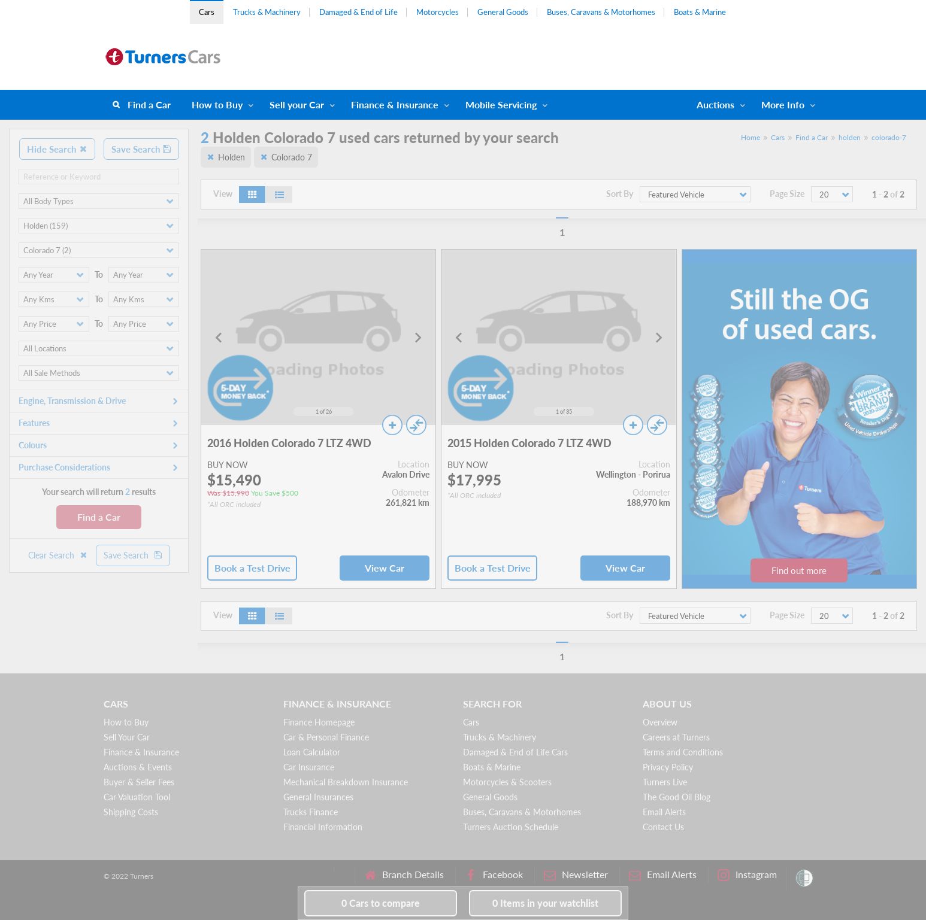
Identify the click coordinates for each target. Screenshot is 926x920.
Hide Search (57, 149)
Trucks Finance (310, 812)
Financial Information (322, 827)
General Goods (502, 12)
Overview (660, 722)
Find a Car (149, 104)
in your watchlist (545, 903)
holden (850, 137)
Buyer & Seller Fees (139, 782)
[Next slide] (417, 338)
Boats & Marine (700, 12)
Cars (206, 12)
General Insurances (318, 797)
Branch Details (404, 875)
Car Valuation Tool (137, 797)
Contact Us (663, 827)
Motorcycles (437, 12)
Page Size (787, 194)
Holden (231, 157)
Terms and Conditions (683, 752)
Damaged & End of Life (358, 12)
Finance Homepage (319, 722)
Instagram (747, 875)
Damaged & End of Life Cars (515, 752)
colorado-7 (888, 137)
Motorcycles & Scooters (507, 782)
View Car (384, 567)
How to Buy (217, 104)
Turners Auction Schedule (510, 827)
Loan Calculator (311, 752)
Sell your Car (297, 104)
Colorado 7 (291, 157)
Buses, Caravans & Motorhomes (601, 12)
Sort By (619, 194)
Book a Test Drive (252, 567)
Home (750, 137)
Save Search (141, 149)
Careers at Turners (676, 737)
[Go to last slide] (219, 338)
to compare (380, 903)
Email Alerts (664, 812)
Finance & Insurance (394, 104)
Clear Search (58, 555)
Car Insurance (308, 767)
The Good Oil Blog (676, 797)
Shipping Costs (131, 812)
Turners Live (665, 782)
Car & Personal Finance (326, 737)
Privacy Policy (668, 767)
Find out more (799, 570)
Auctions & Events (138, 767)
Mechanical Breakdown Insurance (345, 782)
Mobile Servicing (501, 104)
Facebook (494, 875)
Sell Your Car (127, 737)
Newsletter (576, 875)
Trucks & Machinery (267, 12)
